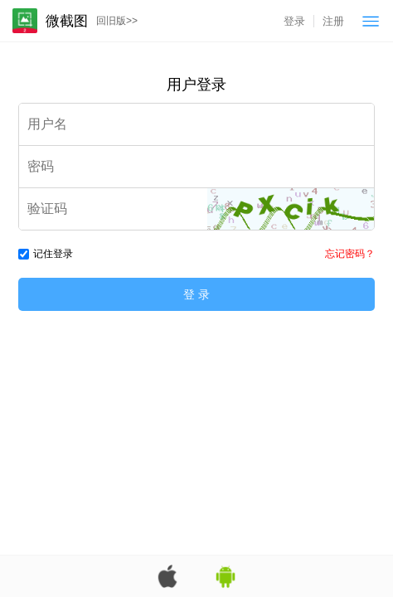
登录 (294, 21)
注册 (333, 21)
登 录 (196, 294)
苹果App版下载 (167, 576)
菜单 (371, 21)
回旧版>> (117, 21)
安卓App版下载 (225, 576)
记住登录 (45, 254)
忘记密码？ (350, 254)
